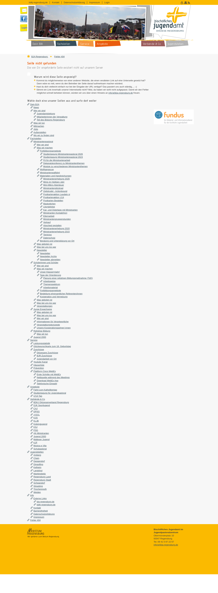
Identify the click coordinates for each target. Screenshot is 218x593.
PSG (36, 449)
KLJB (36, 439)
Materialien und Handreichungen (55, 194)
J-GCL (37, 433)
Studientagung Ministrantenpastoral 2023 (63, 176)
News (36, 126)
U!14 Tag (38, 415)
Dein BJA (34, 123)
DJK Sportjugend (42, 424)
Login (107, 2)
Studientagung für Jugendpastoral (50, 411)
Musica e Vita (40, 464)
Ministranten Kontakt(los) (55, 231)
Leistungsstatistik (42, 362)
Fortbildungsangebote (50, 169)
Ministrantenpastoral (43, 160)
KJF (35, 461)
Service (33, 359)
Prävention (39, 387)
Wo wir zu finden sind (44, 154)
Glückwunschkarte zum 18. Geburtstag (52, 365)
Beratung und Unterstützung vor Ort (57, 259)
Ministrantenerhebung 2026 (56, 197)
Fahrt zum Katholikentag (45, 408)
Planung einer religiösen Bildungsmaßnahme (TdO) (68, 297)
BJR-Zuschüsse (44, 374)
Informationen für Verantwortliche (53, 340)
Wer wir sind (39, 129)
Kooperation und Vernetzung (54, 315)
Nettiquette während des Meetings (53, 396)
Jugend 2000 (40, 356)
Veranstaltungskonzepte (48, 343)
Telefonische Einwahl (47, 402)
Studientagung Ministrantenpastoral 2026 (63, 173)
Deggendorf (39, 480)
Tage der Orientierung (50, 294)
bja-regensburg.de (45, 520)
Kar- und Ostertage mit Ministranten (60, 228)
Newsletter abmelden (50, 278)
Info (32, 514)
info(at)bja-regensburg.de (110, 108)
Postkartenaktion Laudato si (56, 213)
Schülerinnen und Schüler (46, 281)
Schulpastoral (40, 467)
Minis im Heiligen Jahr (53, 200)
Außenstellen (40, 151)
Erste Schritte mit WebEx (49, 393)
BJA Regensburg (39, 56)
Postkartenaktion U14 (53, 216)
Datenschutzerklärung (74, 2)
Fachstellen (35, 157)
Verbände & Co (37, 418)
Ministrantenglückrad (53, 207)
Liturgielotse (49, 225)
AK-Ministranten (41, 452)
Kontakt (55, 2)
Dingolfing (38, 483)
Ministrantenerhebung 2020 (56, 247)
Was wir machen (45, 166)
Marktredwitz (40, 492)
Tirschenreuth (40, 508)
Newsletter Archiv (48, 275)
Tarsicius (47, 253)
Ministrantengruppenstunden (57, 238)
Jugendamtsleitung (46, 132)
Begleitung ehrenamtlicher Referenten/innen (61, 312)
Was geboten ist (44, 262)
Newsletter (42, 269)
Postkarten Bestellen (53, 219)
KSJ (36, 446)
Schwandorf (39, 501)
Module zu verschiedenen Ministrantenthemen (65, 185)
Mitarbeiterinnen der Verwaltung (52, 135)
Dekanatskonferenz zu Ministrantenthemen (63, 182)
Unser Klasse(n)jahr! (50, 290)
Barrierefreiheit (41, 529)
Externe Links (40, 517)
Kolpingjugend (40, 443)
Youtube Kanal (41, 380)
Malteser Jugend (42, 458)
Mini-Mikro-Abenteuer (53, 203)
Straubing (38, 505)
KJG (36, 436)
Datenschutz (49, 256)
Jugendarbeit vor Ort (47, 377)
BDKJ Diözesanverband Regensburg (51, 421)
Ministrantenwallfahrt (50, 191)
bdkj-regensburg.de (38, 2)
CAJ (36, 427)
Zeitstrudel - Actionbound (55, 210)
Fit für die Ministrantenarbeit (56, 179)
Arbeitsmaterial (50, 306)
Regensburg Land (42, 495)
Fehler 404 (59, 56)
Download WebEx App (47, 399)
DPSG (37, 430)
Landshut (38, 489)
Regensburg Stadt (42, 498)
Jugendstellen (37, 470)
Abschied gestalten (52, 244)
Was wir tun (39, 141)
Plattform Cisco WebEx (45, 390)
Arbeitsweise (49, 300)
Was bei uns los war (46, 266)
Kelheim (37, 486)
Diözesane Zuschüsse (47, 371)
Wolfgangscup (47, 188)
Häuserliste (39, 384)
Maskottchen (49, 222)
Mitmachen (39, 145)
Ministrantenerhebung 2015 (56, 250)
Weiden (37, 511)
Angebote (35, 405)
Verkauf (47, 241)
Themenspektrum (51, 303)
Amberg (37, 473)
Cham (36, 477)
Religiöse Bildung (42, 349)
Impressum (94, 2)
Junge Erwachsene (43, 328)
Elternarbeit (48, 235)
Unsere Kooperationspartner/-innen (54, 346)
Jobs (36, 148)
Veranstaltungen (44, 325)
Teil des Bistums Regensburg (51, 138)
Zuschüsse (39, 368)
